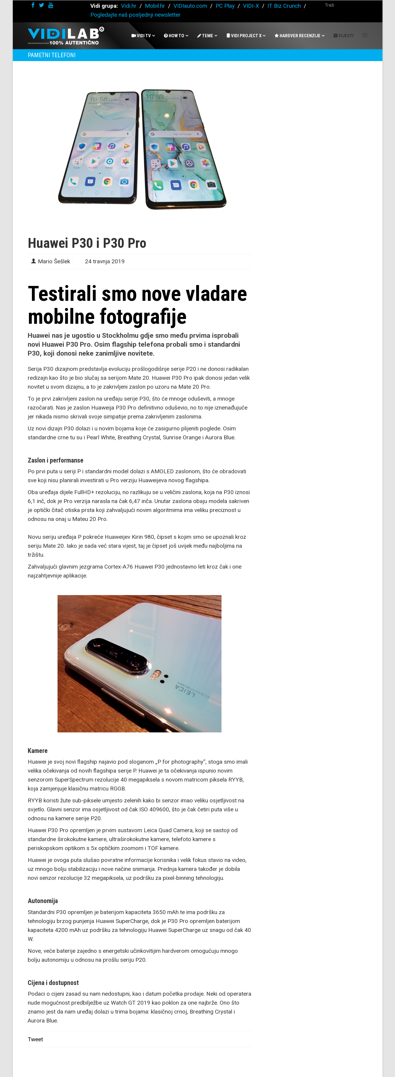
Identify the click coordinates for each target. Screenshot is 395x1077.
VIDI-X (252, 5)
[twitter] (41, 5)
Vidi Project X (243, 35)
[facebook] (33, 5)
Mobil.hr (155, 5)
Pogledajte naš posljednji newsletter (135, 14)
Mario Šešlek (54, 261)
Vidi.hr (129, 5)
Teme (205, 35)
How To (174, 35)
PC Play (225, 5)
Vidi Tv (141, 35)
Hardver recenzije (297, 35)
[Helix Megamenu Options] (365, 35)
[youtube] (50, 5)
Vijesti (344, 35)
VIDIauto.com (190, 5)
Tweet (35, 1039)
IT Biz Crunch (284, 5)
